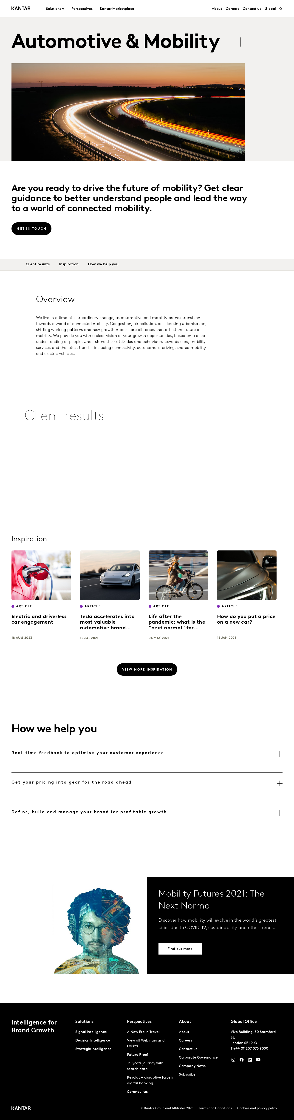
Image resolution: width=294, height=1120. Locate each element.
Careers (232, 9)
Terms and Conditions (215, 1108)
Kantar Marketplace (117, 9)
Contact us (252, 9)
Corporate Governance (198, 1057)
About (217, 9)
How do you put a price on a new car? (246, 619)
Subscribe (187, 1075)
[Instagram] (233, 1061)
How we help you (103, 264)
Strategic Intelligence (93, 1049)
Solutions (53, 9)
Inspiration (69, 264)
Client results (38, 264)
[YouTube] (250, 1061)
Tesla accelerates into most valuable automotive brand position (107, 625)
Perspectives (81, 9)
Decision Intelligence (92, 1040)
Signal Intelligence (91, 1032)
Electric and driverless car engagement (39, 619)
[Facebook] (241, 1061)
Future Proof (137, 1055)
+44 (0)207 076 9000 (250, 1049)
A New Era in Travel (143, 1032)
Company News (192, 1066)
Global (270, 9)
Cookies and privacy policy (257, 1108)
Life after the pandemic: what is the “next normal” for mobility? (177, 625)
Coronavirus (137, 1092)
